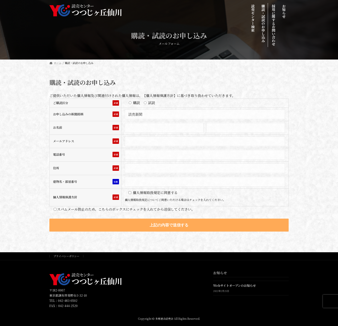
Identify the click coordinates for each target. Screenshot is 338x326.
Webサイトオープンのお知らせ (234, 285)
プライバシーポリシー (66, 256)
